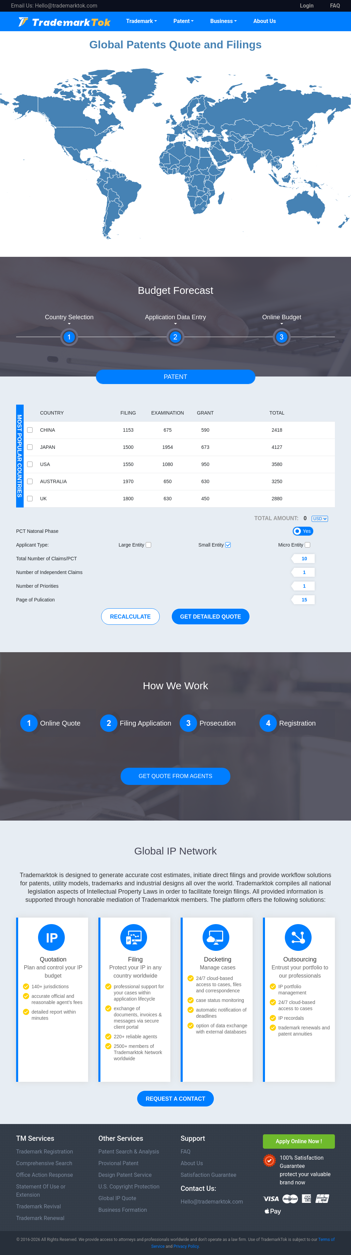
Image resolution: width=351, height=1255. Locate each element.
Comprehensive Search (44, 1163)
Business (221, 21)
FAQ (186, 1151)
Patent (181, 21)
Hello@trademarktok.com (66, 5)
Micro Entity (294, 545)
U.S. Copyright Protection (128, 1186)
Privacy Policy (185, 1246)
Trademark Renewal (40, 1218)
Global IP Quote (117, 1198)
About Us (264, 21)
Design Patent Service (125, 1175)
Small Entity (214, 545)
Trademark (139, 21)
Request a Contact (175, 1099)
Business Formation (122, 1210)
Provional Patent (118, 1163)
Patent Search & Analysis (128, 1151)
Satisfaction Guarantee (209, 1175)
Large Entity (135, 545)
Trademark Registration (44, 1151)
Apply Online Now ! (299, 1141)
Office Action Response (44, 1175)
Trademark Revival (38, 1206)
